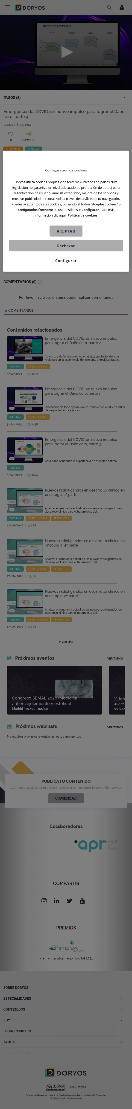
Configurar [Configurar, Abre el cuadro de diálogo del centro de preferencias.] (66, 260)
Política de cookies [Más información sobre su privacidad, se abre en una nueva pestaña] (82, 215)
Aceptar (66, 231)
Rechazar (66, 245)
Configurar (90, 210)
